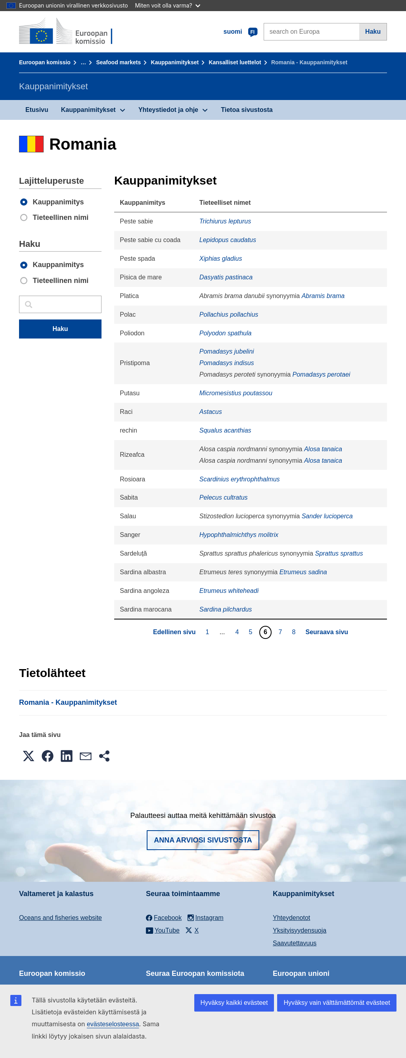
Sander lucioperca (327, 516)
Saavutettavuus (294, 943)
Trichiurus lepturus (225, 221)
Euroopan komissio (45, 62)
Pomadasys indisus (226, 363)
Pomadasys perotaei (321, 374)
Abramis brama (323, 295)
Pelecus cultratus (223, 497)
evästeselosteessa (113, 1024)
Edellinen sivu (174, 632)
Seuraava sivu (327, 632)
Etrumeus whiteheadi (229, 590)
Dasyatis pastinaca (226, 277)
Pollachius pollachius (229, 314)
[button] (28, 756)
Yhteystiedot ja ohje (168, 109)
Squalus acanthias (225, 430)
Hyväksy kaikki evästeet (234, 1002)
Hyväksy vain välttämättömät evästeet (336, 1002)
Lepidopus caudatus (227, 240)
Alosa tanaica (323, 449)
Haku (373, 31)
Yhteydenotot (291, 917)
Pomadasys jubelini (226, 351)
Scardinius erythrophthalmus (239, 479)
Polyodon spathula (225, 333)
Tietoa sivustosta (246, 109)
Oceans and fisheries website (60, 917)
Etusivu (36, 109)
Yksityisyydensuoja (299, 930)
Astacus (210, 411)
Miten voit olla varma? (167, 5)
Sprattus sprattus (339, 553)
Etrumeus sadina (303, 572)
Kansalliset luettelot (235, 62)
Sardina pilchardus (225, 609)
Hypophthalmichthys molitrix (238, 534)
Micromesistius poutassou (235, 393)
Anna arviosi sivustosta (203, 840)
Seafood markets (118, 62)
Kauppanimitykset (175, 62)
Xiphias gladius (220, 258)
